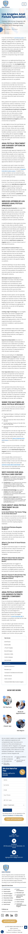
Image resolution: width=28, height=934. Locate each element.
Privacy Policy (19, 815)
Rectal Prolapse (8, 651)
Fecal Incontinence (9, 666)
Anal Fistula (7, 663)
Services (8, 29)
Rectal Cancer (8, 675)
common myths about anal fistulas (11, 464)
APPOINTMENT (9, 921)
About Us (10, 930)
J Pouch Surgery (8, 648)
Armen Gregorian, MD (16, 616)
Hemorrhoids (7, 660)
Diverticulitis (7, 645)
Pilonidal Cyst (7, 669)
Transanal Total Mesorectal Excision (13, 672)
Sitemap (20, 932)
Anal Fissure (7, 641)
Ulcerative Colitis (8, 654)
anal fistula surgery (19, 38)
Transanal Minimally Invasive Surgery (13, 682)
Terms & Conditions (8, 815)
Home (3, 29)
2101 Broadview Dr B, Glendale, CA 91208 (14, 846)
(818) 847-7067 (14, 836)
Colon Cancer (8, 679)
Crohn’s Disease (8, 657)
